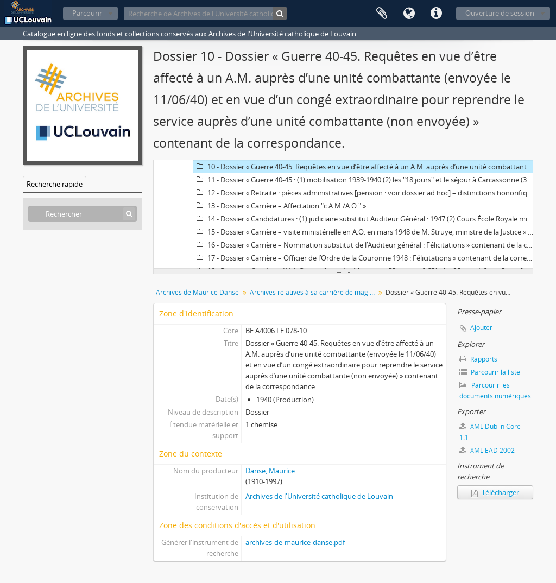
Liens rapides (436, 13)
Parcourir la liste (489, 372)
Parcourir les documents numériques (495, 391)
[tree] (343, 214)
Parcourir (87, 13)
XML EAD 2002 (487, 450)
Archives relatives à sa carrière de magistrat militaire (313, 292)
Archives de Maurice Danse (197, 292)
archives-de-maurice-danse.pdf (295, 542)
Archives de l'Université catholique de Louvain (319, 496)
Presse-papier (381, 13)
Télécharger (495, 492)
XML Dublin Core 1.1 (490, 432)
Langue (408, 13)
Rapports (478, 359)
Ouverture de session (499, 13)
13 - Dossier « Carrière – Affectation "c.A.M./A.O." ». (280, 205)
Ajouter (481, 327)
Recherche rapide (55, 184)
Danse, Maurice (270, 471)
